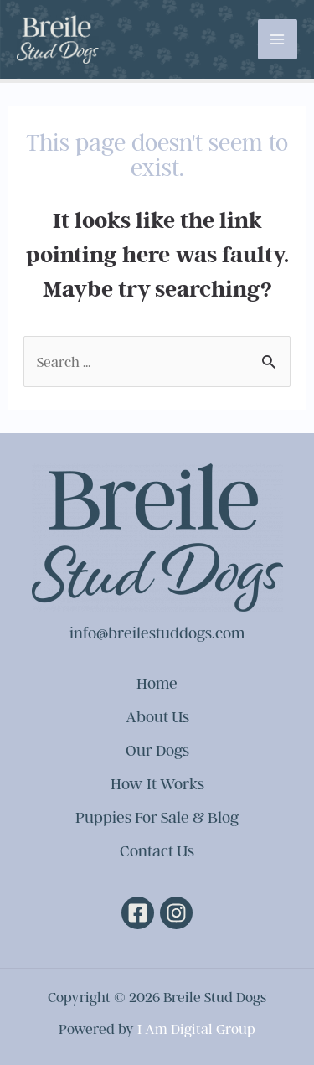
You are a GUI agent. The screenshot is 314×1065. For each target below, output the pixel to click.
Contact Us (157, 850)
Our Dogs (157, 750)
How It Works (157, 783)
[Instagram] (176, 913)
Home (157, 683)
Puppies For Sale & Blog (157, 817)
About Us (157, 716)
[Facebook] (137, 913)
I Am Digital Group (196, 1028)
